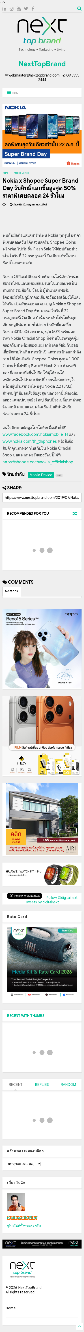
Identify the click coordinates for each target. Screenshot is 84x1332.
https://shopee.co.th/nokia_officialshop (37, 462)
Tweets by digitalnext (42, 902)
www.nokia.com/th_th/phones (29, 441)
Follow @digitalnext (62, 898)
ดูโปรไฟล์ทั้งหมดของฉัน (24, 1226)
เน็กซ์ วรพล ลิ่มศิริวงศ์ (22, 1218)
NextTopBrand (42, 63)
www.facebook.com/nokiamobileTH (35, 434)
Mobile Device (21, 172)
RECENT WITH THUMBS (25, 1016)
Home (5, 172)
